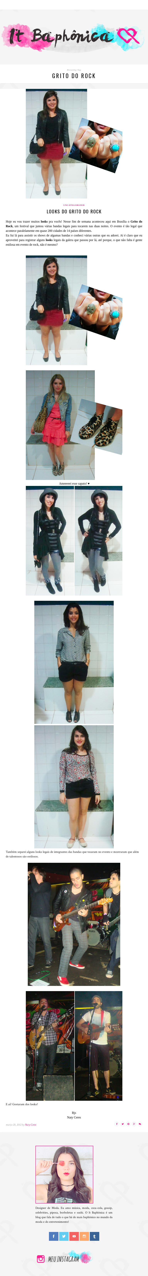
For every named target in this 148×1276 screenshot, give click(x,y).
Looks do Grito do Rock (74, 211)
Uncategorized (74, 205)
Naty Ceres (30, 1125)
